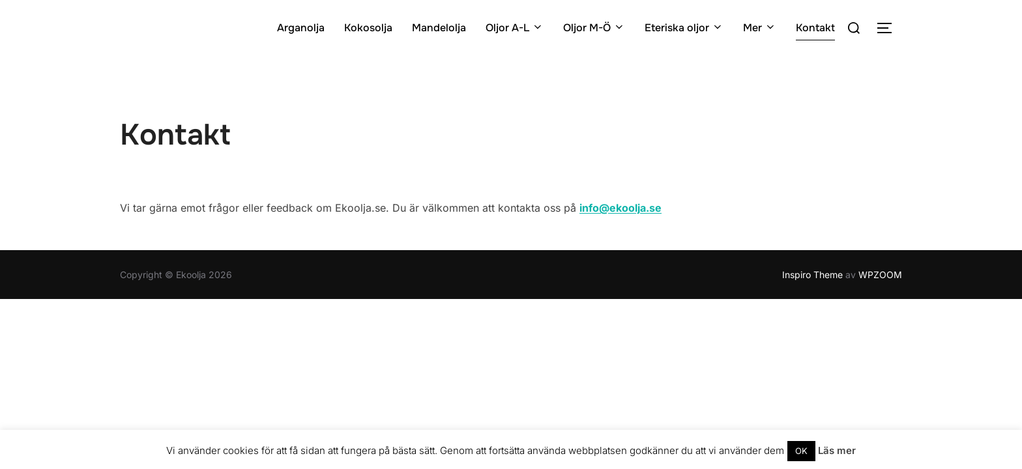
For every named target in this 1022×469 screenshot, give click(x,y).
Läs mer (837, 450)
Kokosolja (368, 28)
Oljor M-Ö (594, 28)
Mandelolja (439, 28)
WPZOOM (880, 274)
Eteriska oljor (684, 28)
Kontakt (815, 28)
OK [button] (801, 451)
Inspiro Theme (812, 274)
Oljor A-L (515, 28)
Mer (759, 28)
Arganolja (301, 28)
